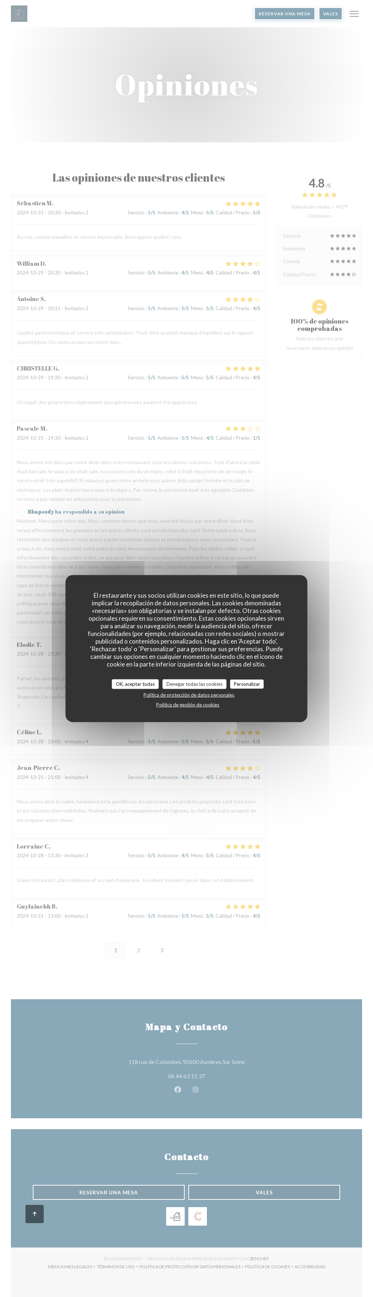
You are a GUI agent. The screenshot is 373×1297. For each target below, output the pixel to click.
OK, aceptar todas (135, 684)
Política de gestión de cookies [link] (187, 705)
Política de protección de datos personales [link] (189, 695)
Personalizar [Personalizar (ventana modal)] (247, 684)
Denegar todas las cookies (194, 684)
